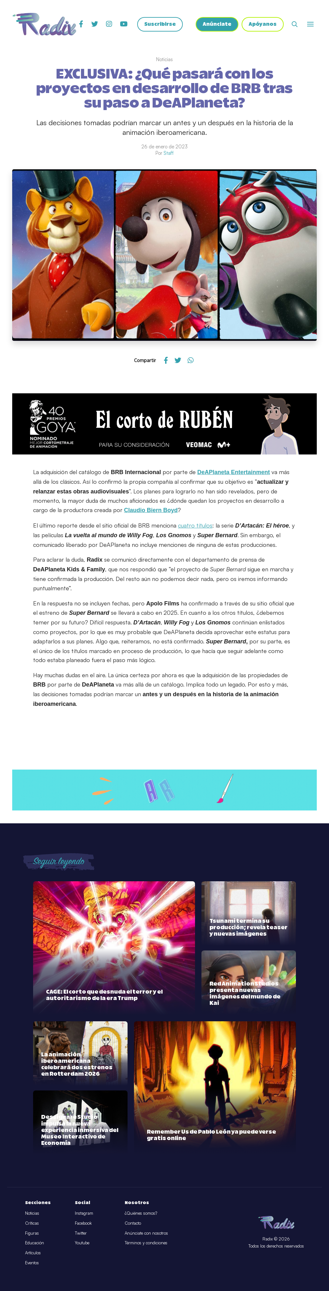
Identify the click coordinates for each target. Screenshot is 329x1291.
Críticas (32, 1223)
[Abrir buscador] (295, 24)
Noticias (32, 1213)
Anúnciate (217, 24)
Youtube (82, 1242)
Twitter (81, 1233)
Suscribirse (160, 24)
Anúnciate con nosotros (146, 1233)
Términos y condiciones (146, 1242)
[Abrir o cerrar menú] (310, 24)
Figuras (32, 1233)
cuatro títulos (195, 525)
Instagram (84, 1213)
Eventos (32, 1262)
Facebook (83, 1223)
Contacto (133, 1223)
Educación (34, 1242)
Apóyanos (263, 24)
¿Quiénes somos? (141, 1213)
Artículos (33, 1252)
